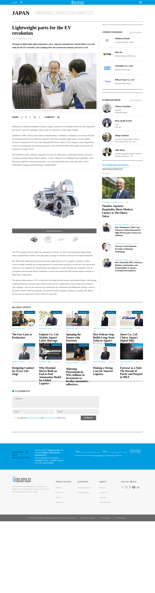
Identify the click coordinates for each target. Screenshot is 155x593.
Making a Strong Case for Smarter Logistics (103, 371)
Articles (58, 487)
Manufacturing (121, 225)
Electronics (120, 243)
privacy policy (50, 418)
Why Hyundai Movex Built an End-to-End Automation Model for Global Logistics (50, 375)
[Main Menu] (140, 3)
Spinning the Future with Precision (73, 337)
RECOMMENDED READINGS (115, 165)
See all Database (135, 32)
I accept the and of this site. (41, 418)
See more (105, 173)
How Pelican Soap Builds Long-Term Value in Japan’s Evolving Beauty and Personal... (104, 340)
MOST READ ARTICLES (112, 169)
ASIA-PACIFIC (60, 13)
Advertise (102, 497)
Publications (60, 502)
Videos (58, 497)
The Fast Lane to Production (22, 336)
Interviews (59, 492)
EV (91, 13)
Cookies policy (120, 518)
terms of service (33, 418)
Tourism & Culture (110, 202)
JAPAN (72, 13)
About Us (102, 487)
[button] (140, 3)
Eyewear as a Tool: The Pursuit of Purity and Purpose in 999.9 (131, 372)
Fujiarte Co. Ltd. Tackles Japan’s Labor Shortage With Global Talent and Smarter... (50, 340)
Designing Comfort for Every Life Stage (23, 371)
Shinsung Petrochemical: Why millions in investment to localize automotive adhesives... (77, 376)
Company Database (84, 487)
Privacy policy (105, 518)
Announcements (105, 502)
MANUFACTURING (44, 13)
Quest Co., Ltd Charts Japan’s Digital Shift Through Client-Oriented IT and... (130, 340)
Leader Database (83, 492)
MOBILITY (82, 13)
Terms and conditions (87, 518)
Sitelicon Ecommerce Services (65, 518)
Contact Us (103, 492)
